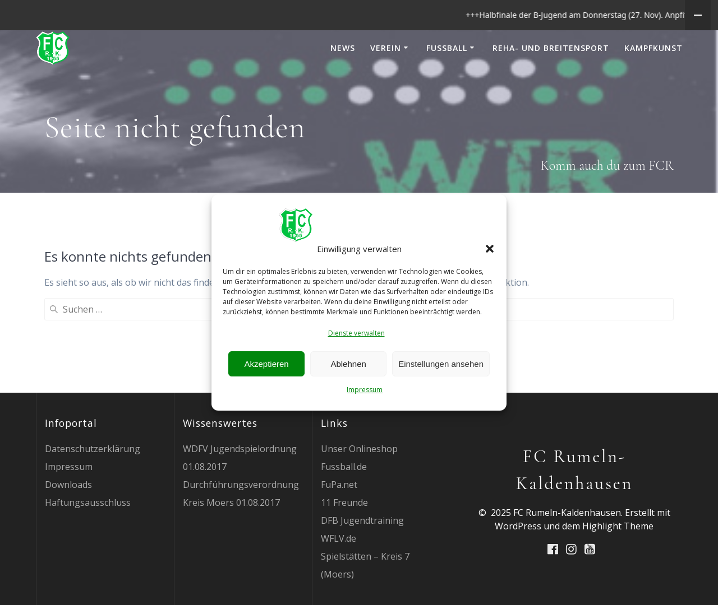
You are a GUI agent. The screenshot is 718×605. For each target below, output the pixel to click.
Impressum (365, 389)
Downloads (68, 515)
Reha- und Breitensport (551, 78)
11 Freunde (344, 533)
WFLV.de (338, 568)
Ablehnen (348, 364)
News (342, 78)
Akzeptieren (266, 364)
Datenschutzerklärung (92, 479)
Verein (385, 78)
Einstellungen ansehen (441, 364)
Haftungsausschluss (88, 533)
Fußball (446, 78)
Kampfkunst (653, 78)
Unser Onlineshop (359, 479)
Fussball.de (344, 497)
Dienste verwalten (356, 333)
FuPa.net (339, 515)
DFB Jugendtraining (362, 550)
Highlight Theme (617, 556)
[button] (489, 248)
